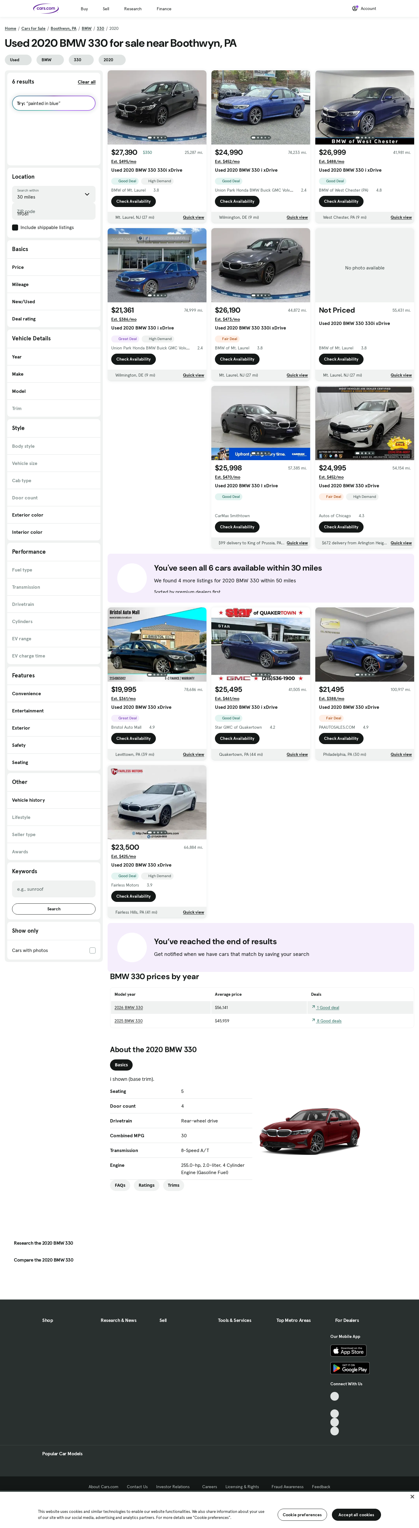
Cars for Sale (33, 28)
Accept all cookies (356, 1514)
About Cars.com (103, 1486)
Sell (106, 8)
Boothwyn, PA (64, 28)
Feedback (321, 1486)
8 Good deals (326, 1020)
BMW (87, 28)
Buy (84, 8)
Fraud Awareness (288, 1486)
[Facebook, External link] (334, 1405)
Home (10, 28)
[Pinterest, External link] (334, 1431)
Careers (209, 1486)
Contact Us (137, 1486)
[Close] (412, 1496)
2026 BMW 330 (129, 1007)
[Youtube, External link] (334, 1413)
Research (133, 8)
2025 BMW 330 (129, 1020)
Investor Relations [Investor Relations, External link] (175, 1486)
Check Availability (133, 201)
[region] (209, 1509)
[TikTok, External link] (334, 1396)
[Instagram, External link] (334, 1422)
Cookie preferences (302, 1514)
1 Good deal (325, 1007)
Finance (164, 8)
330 (100, 28)
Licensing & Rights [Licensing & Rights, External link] (244, 1486)
